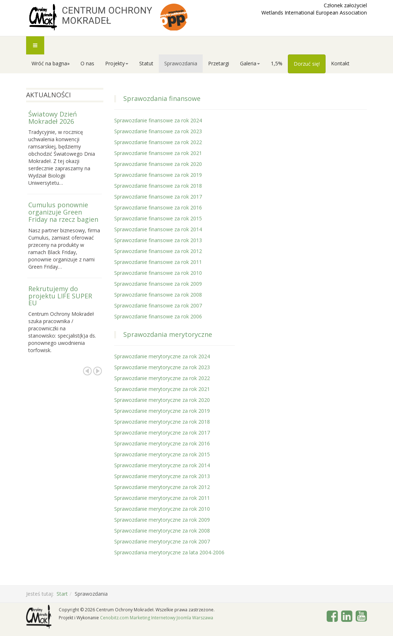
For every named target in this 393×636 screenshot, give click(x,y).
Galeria (250, 63)
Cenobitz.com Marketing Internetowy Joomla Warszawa (156, 618)
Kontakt (340, 63)
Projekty (116, 63)
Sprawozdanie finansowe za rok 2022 (158, 142)
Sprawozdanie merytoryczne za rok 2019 (162, 410)
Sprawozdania (180, 63)
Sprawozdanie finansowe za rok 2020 (158, 163)
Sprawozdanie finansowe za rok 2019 (158, 174)
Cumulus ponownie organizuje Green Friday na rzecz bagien (63, 212)
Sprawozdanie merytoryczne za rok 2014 (162, 465)
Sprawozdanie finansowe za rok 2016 (158, 207)
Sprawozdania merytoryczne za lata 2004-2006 (169, 552)
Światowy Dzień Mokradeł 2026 (52, 118)
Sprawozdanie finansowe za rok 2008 (158, 294)
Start (62, 593)
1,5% (276, 63)
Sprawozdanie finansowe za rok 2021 (158, 153)
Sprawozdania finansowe (161, 98)
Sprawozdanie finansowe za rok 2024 (158, 120)
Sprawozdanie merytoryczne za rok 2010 (162, 508)
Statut (146, 63)
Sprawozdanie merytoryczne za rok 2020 (162, 399)
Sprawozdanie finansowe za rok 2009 (158, 283)
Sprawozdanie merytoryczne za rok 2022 (162, 378)
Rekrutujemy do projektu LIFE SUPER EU (60, 295)
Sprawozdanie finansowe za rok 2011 (158, 261)
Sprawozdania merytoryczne (167, 334)
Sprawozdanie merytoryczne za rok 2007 (162, 541)
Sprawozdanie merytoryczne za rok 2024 (162, 356)
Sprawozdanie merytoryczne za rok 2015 (162, 454)
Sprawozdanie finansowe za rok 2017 (158, 196)
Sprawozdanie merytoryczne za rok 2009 (162, 519)
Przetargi (218, 63)
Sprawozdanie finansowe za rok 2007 (158, 305)
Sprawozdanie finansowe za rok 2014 (158, 229)
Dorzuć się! (307, 63)
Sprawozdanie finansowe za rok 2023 (158, 131)
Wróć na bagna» (51, 63)
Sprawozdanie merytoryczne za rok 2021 (162, 389)
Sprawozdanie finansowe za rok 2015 (158, 218)
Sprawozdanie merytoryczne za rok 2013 (162, 476)
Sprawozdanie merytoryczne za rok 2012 (162, 487)
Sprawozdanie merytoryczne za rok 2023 (162, 367)
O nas (87, 63)
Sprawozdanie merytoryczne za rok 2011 (162, 497)
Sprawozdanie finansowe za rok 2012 (158, 251)
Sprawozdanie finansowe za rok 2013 (158, 240)
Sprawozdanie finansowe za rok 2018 (158, 185)
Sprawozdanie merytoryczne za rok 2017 (162, 432)
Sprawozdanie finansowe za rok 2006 (158, 316)
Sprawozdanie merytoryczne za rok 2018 (162, 421)
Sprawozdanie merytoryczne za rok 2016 (162, 443)
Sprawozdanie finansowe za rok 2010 (158, 272)
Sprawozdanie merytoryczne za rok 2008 (162, 530)
